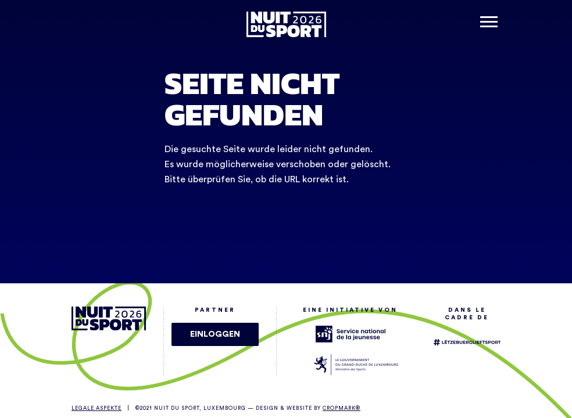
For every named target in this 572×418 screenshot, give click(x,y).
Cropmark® (341, 408)
